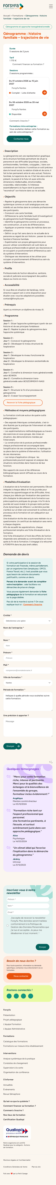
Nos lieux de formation (14, 1115)
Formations (17, 15)
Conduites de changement (15, 1063)
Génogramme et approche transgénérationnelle (28, 26)
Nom (6, 640)
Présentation (9, 1015)
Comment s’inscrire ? (18, 121)
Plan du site (36, 1167)
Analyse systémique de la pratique (19, 1058)
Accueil (6, 15)
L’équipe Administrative (14, 1029)
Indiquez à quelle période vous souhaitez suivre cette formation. (28, 701)
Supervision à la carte (13, 1068)
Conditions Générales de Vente (15, 1167)
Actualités (8, 1085)
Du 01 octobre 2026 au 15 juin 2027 (23, 82)
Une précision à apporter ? (16, 715)
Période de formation (14, 689)
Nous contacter (19, 976)
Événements (9, 1089)
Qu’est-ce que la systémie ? (16, 1101)
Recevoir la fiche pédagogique (23, 402)
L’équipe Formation (12, 1024)
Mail (6, 665)
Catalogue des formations (15, 1041)
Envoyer (12, 746)
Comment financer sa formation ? (27, 64)
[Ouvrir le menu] (51, 6)
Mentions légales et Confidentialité (16, 1160)
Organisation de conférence (16, 1072)
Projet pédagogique (12, 1019)
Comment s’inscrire (32, 604)
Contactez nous (19, 139)
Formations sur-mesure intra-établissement (23, 1046)
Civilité (7, 615)
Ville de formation (12, 677)
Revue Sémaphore (11, 1094)
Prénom (7, 652)
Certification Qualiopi (13, 1119)
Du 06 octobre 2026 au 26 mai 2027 (24, 103)
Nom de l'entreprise (13, 628)
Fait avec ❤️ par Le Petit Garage (15, 1174)
